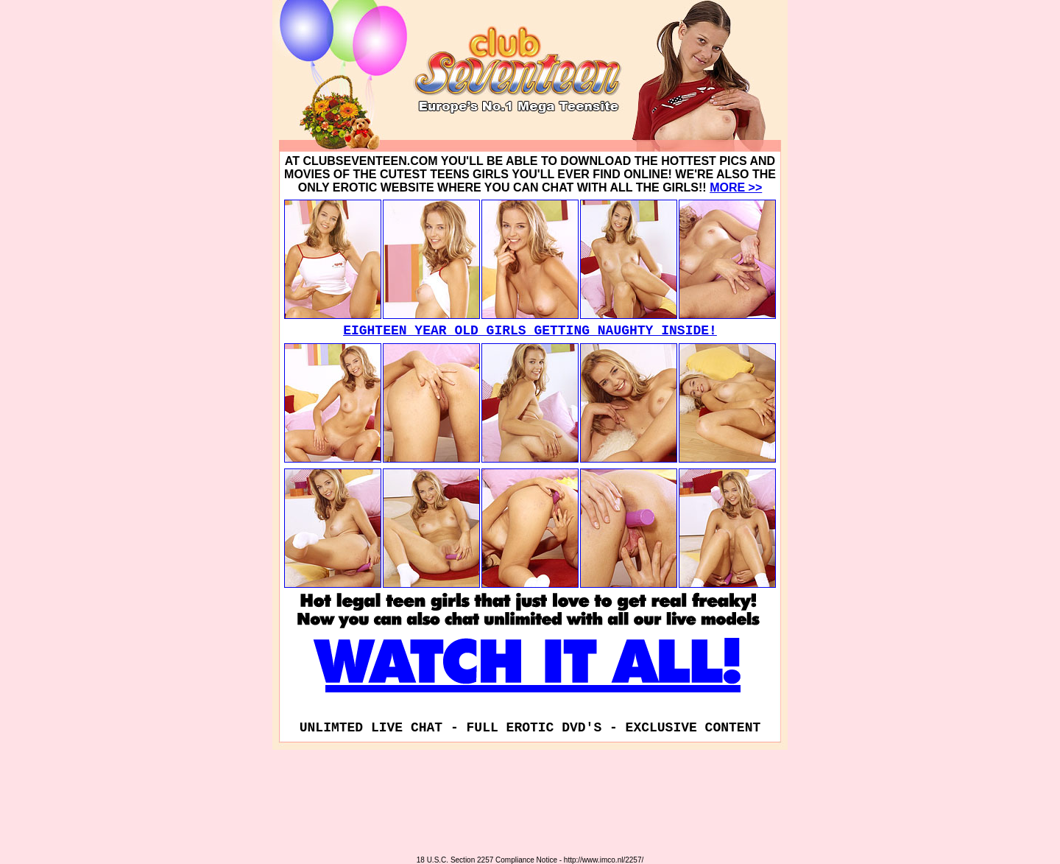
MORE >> (736, 187)
